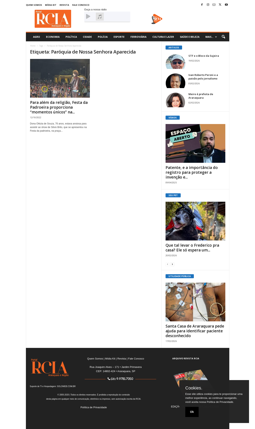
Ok (192, 411)
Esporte (119, 37)
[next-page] (172, 264)
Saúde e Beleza (189, 37)
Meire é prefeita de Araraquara (200, 95)
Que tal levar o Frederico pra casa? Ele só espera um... (192, 248)
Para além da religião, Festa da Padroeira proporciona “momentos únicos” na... (59, 107)
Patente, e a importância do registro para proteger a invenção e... (192, 172)
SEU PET (173, 195)
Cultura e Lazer (163, 37)
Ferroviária (138, 37)
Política (71, 37)
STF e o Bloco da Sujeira (203, 56)
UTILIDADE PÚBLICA (180, 276)
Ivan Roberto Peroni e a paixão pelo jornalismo (203, 76)
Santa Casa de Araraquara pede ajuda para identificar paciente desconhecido (195, 331)
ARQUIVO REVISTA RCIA (185, 358)
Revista (64, 4)
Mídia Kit (50, 4)
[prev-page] (168, 264)
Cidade (87, 37)
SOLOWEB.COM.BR (66, 386)
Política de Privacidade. (220, 401)
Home (32, 45)
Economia (53, 37)
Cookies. (193, 388)
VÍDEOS (173, 117)
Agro (36, 37)
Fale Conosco (80, 4)
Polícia (103, 37)
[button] (223, 37)
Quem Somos (34, 4)
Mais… (211, 37)
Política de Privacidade (93, 407)
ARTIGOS (174, 47)
